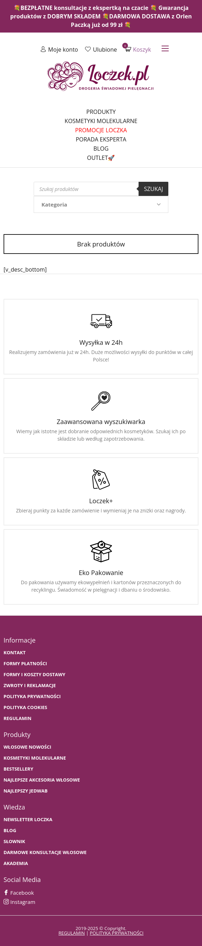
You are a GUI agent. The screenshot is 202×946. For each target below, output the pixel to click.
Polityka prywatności (32, 696)
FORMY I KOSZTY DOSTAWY (34, 674)
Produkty (101, 112)
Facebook (19, 892)
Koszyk (138, 49)
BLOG (10, 830)
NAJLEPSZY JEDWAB (25, 791)
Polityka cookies (25, 707)
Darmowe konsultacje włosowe (45, 852)
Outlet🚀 (101, 158)
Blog (101, 148)
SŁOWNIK (14, 841)
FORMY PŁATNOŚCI (25, 663)
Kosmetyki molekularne (100, 121)
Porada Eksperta (101, 139)
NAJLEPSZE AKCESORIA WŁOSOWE (42, 780)
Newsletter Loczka (28, 819)
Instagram (19, 901)
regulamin (71, 933)
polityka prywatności (117, 933)
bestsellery (18, 769)
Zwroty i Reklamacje (30, 685)
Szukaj (153, 189)
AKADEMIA (16, 863)
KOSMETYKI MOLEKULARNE (35, 758)
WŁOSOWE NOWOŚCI (27, 747)
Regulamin (18, 718)
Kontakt (15, 652)
